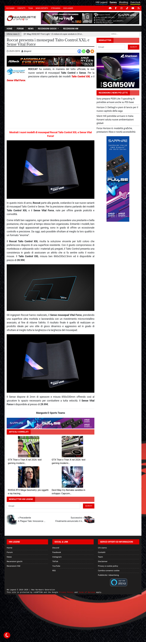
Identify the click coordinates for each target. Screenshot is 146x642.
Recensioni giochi (47, 28)
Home (9, 28)
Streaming (55, 8)
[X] (88, 51)
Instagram (57, 556)
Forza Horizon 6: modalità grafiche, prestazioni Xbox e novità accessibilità (116, 130)
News (31, 28)
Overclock (135, 2)
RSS (54, 570)
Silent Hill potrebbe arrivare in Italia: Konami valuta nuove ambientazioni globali (115, 119)
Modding (123, 2)
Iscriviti (88, 506)
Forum (20, 28)
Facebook (56, 552)
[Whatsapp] (84, 51)
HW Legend (101, 2)
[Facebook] (79, 51)
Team (30, 8)
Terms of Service (87, 592)
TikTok (55, 561)
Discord (55, 547)
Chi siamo (10, 8)
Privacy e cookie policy (108, 565)
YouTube (56, 565)
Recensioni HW (70, 28)
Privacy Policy (66, 592)
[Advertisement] (50, 105)
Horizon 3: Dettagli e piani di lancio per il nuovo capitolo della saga (117, 109)
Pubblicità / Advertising (108, 575)
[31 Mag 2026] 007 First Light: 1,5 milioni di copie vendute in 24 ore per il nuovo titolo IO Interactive (54, 34)
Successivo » (69, 519)
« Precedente (32, 519)
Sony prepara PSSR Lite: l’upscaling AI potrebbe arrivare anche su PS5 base (116, 100)
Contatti (21, 8)
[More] (92, 51)
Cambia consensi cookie (108, 570)
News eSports (42, 8)
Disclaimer (68, 8)
